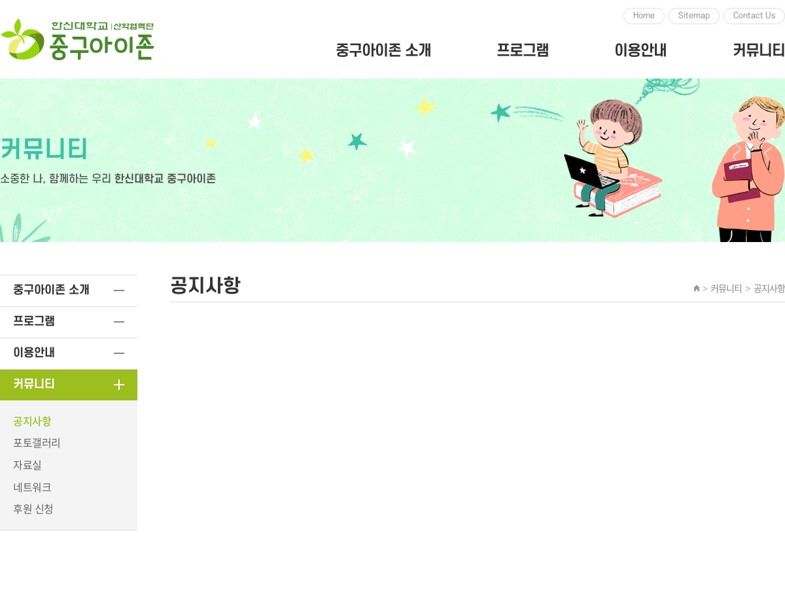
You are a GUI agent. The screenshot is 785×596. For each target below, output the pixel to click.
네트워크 (32, 487)
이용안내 (640, 51)
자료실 (27, 464)
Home (644, 15)
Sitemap (694, 15)
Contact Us (754, 15)
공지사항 (32, 421)
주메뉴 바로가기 (0, 0)
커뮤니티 (759, 51)
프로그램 (523, 51)
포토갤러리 (37, 442)
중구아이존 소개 (383, 51)
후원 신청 (33, 508)
